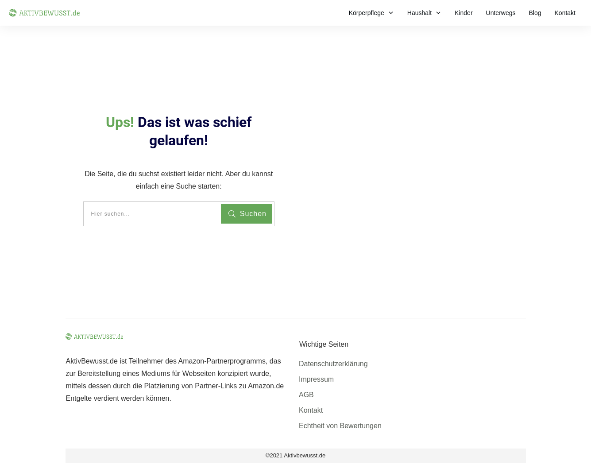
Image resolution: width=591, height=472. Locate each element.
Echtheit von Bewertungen (340, 425)
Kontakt (311, 410)
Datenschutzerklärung (333, 364)
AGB (306, 394)
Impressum (316, 379)
